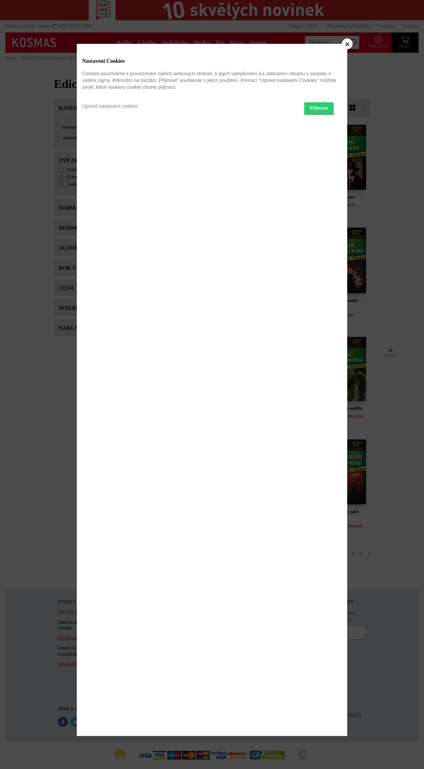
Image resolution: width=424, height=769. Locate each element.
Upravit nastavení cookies (110, 414)
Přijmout (319, 416)
